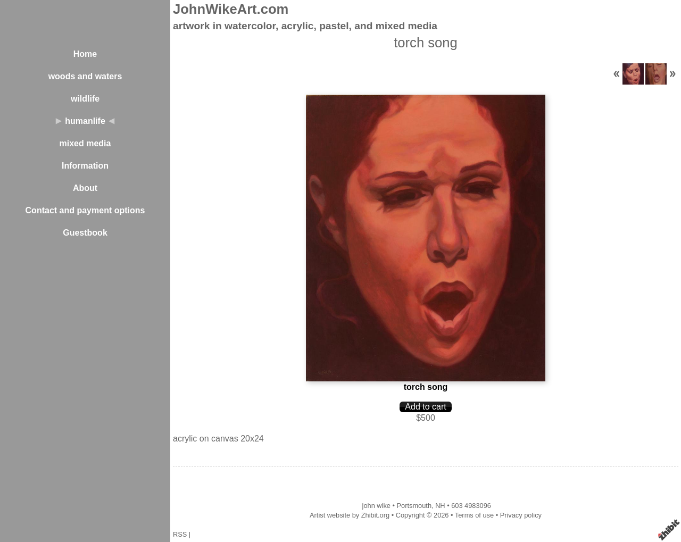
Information (85, 165)
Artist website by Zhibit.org (349, 515)
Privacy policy (521, 515)
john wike (376, 506)
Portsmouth (414, 506)
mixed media (85, 143)
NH (440, 506)
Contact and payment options (85, 210)
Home (85, 54)
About (85, 188)
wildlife (85, 98)
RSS (180, 534)
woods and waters (85, 76)
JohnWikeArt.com (230, 9)
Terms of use (474, 515)
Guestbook (85, 232)
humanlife (85, 121)
